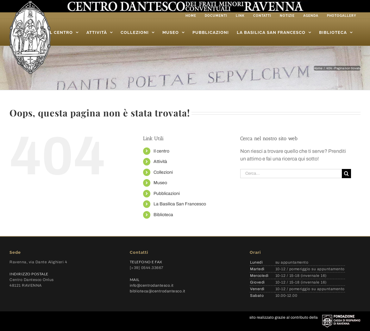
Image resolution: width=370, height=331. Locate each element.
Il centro (161, 151)
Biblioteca (163, 214)
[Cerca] (346, 173)
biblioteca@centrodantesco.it (157, 291)
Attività (160, 161)
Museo (160, 182)
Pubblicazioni (167, 193)
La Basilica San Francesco (180, 204)
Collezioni (163, 172)
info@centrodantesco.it (152, 285)
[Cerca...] (291, 173)
